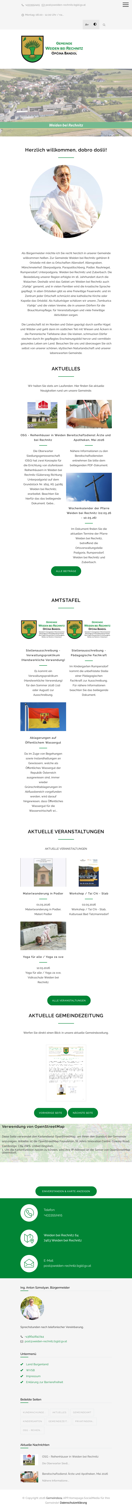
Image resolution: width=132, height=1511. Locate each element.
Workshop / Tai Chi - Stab (88, 893)
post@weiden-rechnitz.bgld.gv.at (66, 4)
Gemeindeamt (82, 1412)
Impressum (33, 1376)
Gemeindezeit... (58, 1421)
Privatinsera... (84, 1421)
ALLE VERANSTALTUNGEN (69, 1000)
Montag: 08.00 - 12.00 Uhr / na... (44, 14)
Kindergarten (32, 1421)
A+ (87, 24)
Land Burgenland (37, 1364)
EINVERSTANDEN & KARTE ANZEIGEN (66, 1191)
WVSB (30, 1370)
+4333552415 (32, 4)
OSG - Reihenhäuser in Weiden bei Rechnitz (70, 1456)
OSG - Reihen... (32, 1430)
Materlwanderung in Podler (43, 893)
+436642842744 (34, 1336)
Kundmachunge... (34, 1412)
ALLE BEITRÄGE (66, 571)
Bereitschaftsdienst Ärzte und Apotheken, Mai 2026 (75, 1473)
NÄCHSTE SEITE (83, 1113)
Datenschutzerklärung (73, 1502)
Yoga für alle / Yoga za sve (43, 956)
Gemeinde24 (54, 1498)
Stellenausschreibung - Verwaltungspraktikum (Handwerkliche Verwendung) (43, 655)
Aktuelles (59, 1412)
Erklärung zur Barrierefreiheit (44, 1382)
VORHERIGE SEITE (50, 1113)
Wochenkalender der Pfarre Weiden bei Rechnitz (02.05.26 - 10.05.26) (89, 513)
